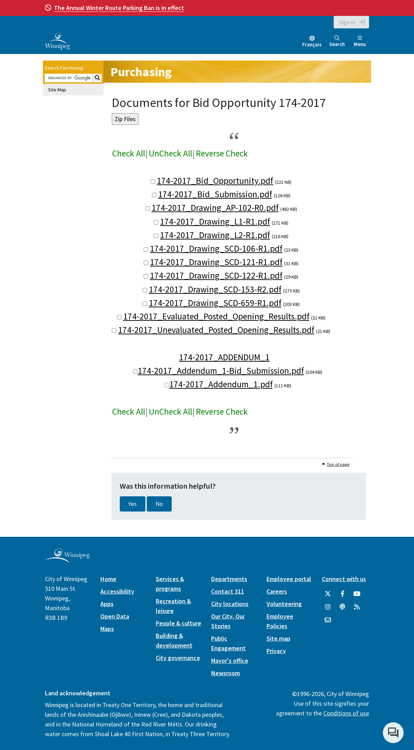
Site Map (57, 90)
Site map (278, 638)
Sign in (347, 22)
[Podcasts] (342, 607)
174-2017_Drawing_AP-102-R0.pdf (215, 207)
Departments (229, 579)
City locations (230, 604)
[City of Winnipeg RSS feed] (357, 607)
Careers (277, 591)
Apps (107, 604)
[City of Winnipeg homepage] (67, 560)
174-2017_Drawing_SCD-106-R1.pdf (216, 248)
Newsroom (225, 673)
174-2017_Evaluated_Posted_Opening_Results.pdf (216, 316)
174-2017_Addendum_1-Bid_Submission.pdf (221, 370)
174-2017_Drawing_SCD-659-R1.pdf (215, 302)
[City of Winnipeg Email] (328, 620)
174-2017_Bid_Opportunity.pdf (215, 180)
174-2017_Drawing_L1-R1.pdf (215, 221)
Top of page (338, 464)
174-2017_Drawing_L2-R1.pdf (215, 235)
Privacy (276, 651)
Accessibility (117, 591)
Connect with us (344, 579)
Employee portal (289, 579)
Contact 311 (227, 591)
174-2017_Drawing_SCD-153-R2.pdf (215, 289)
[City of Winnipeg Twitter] (328, 594)
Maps (107, 629)
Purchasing (141, 72)
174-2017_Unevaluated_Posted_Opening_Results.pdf (216, 329)
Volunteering (284, 604)
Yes (132, 504)
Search (337, 41)
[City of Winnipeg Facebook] (342, 594)
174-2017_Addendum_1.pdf (221, 384)
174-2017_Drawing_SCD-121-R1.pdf (216, 262)
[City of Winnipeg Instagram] (328, 607)
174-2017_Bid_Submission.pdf (215, 194)
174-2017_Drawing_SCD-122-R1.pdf (216, 275)
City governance (178, 658)
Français (312, 44)
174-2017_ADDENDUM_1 (224, 357)
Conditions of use (346, 713)
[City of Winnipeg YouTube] (357, 594)
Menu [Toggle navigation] (360, 41)
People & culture (178, 623)
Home (108, 579)
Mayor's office (229, 661)
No (159, 504)
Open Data (114, 616)
